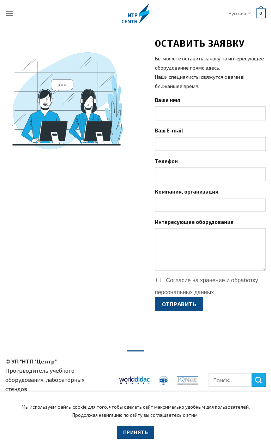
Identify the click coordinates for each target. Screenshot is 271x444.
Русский (240, 13)
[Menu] (9, 13)
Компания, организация (186, 191)
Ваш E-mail (169, 130)
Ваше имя (167, 100)
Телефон (166, 161)
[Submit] (259, 380)
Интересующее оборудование (194, 222)
